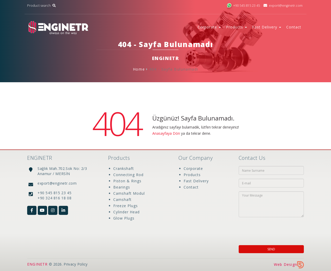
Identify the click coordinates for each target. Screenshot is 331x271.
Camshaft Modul (129, 193)
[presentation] (272, 229)
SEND (271, 249)
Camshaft (122, 199)
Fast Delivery (196, 180)
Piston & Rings (127, 180)
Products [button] (236, 27)
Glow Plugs (123, 218)
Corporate (193, 168)
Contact (293, 27)
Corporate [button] (209, 27)
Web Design (289, 264)
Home (139, 69)
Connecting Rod (128, 174)
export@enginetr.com (283, 5)
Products (192, 174)
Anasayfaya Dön (166, 133)
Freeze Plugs (125, 205)
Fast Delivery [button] (266, 27)
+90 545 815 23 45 (243, 5)
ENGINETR (37, 264)
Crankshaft (123, 168)
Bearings (121, 187)
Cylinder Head (126, 211)
